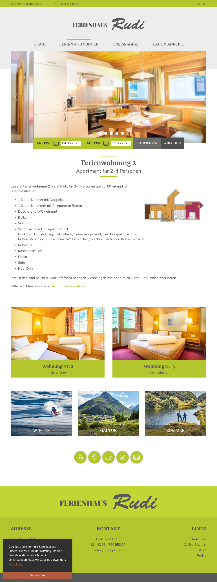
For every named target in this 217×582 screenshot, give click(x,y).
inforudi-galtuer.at (136, 457)
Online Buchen (195, 544)
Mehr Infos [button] (15, 564)
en (204, 3)
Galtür (108, 413)
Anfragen (199, 539)
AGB (202, 550)
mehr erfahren (58, 342)
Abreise (94, 143)
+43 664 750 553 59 (110, 544)
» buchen (172, 143)
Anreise (44, 143)
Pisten (80, 457)
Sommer (175, 413)
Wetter (108, 457)
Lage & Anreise (94, 457)
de (198, 3)
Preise (201, 555)
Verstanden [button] (37, 575)
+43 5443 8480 (109, 539)
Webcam (122, 457)
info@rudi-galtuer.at (109, 550)
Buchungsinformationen (69, 286)
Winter (41, 413)
